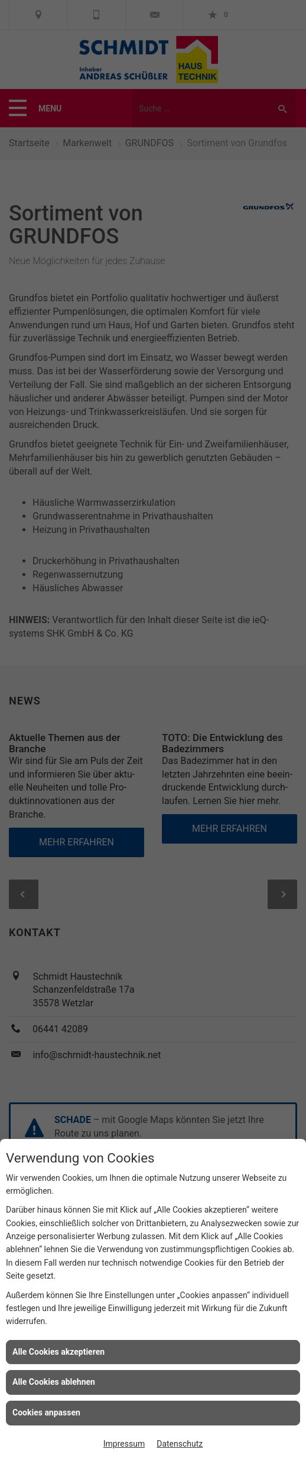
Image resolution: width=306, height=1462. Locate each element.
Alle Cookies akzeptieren (58, 1351)
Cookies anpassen (46, 1412)
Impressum (124, 1443)
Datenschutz (180, 1443)
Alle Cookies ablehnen (53, 1382)
